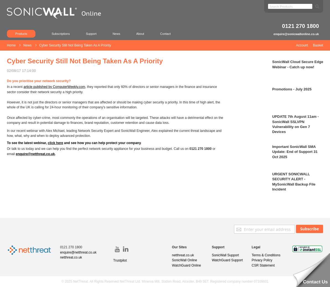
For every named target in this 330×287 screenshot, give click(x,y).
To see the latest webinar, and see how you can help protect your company (74, 143)
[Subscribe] (309, 229)
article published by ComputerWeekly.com (54, 87)
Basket (318, 45)
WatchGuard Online (186, 265)
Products (21, 33)
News (116, 33)
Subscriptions (60, 33)
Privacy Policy (262, 260)
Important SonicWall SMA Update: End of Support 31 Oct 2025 (295, 152)
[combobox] (290, 6)
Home (12, 45)
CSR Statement (263, 265)
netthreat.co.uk (71, 257)
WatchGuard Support (227, 260)
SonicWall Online (184, 260)
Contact (165, 33)
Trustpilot (120, 260)
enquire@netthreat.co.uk (35, 154)
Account (302, 45)
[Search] (317, 5)
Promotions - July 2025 (291, 89)
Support (91, 33)
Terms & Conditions (266, 255)
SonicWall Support (225, 255)
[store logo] (56, 20)
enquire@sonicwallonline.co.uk (296, 34)
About (140, 33)
